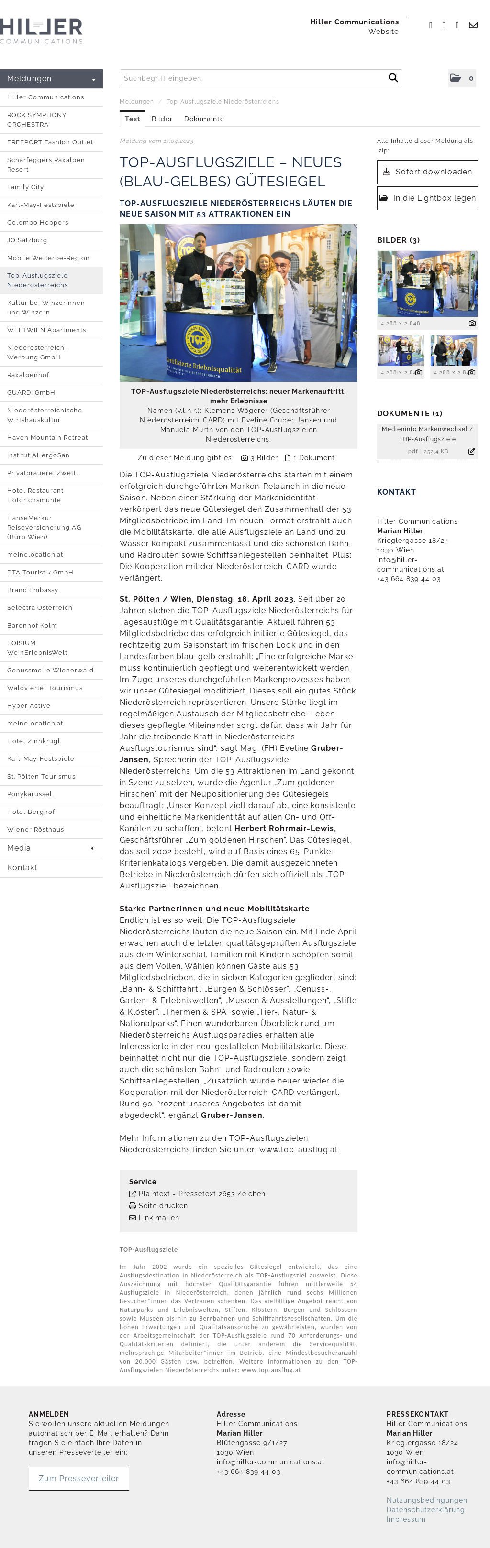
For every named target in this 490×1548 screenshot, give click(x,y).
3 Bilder (264, 458)
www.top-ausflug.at (298, 1149)
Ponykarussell (31, 794)
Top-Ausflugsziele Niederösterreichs (37, 280)
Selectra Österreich (40, 607)
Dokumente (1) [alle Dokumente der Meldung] (410, 413)
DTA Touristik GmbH (40, 572)
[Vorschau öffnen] (238, 303)
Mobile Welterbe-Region (48, 257)
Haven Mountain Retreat (47, 437)
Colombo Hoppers (37, 222)
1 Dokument (314, 458)
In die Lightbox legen (427, 198)
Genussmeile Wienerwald (50, 670)
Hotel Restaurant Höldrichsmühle (35, 495)
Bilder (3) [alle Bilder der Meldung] (398, 240)
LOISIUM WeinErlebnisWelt (37, 647)
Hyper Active (29, 705)
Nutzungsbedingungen (427, 1500)
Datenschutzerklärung (426, 1510)
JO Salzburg (27, 240)
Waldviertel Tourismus (45, 688)
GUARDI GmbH (31, 392)
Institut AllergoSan (38, 455)
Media (50, 848)
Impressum (406, 1519)
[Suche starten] (393, 76)
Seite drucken (163, 1206)
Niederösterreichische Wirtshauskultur (44, 415)
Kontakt (22, 867)
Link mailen (159, 1218)
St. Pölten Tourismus (41, 776)
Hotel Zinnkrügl (33, 741)
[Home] (41, 31)
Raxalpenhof (28, 375)
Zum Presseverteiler (79, 1478)
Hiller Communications (45, 97)
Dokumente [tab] (204, 119)
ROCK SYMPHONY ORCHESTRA (37, 119)
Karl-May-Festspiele (41, 204)
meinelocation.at (35, 554)
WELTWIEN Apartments (46, 330)
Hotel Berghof (31, 811)
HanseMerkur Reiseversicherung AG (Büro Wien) (44, 527)
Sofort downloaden (427, 171)
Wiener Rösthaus (35, 829)
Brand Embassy (32, 590)
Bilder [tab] (162, 119)
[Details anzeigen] (472, 324)
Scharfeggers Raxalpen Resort (46, 164)
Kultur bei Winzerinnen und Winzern (46, 307)
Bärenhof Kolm (32, 625)
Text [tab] (132, 119)
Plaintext (154, 1194)
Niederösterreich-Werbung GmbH (37, 352)
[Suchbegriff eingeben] (261, 78)
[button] (462, 78)
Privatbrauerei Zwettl (42, 472)
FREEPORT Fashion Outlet (50, 142)
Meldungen (51, 78)
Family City (25, 187)
